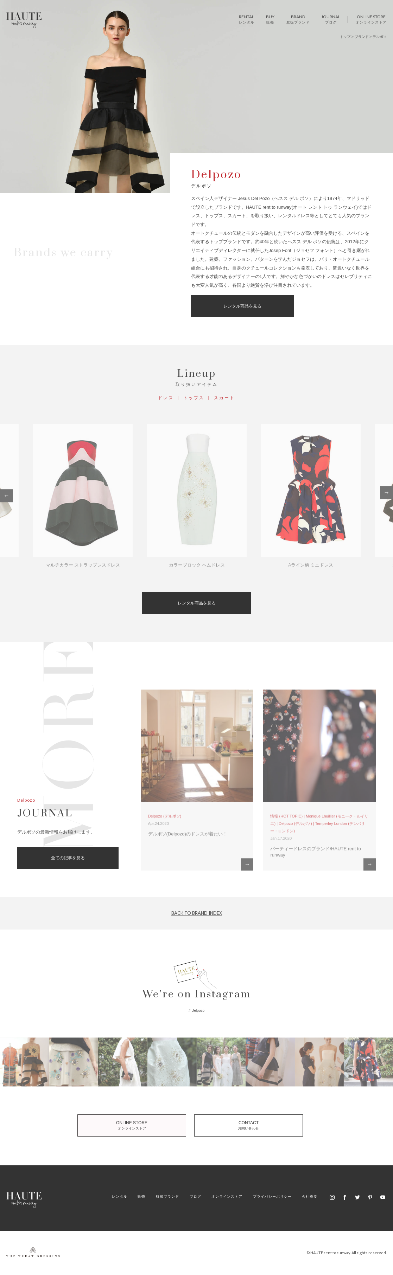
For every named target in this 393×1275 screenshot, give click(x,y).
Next (386, 494)
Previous (6, 497)
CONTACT (245, 1125)
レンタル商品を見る (242, 306)
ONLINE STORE (135, 1125)
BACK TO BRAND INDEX (196, 913)
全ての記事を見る (68, 857)
